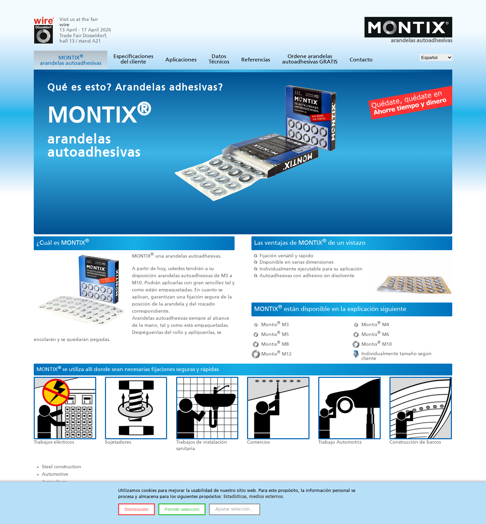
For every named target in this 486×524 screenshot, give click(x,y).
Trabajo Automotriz (340, 442)
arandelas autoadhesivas (408, 30)
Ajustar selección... (234, 509)
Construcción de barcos (415, 442)
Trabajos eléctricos (54, 442)
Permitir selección (182, 509)
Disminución (136, 509)
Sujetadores (118, 442)
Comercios (258, 442)
